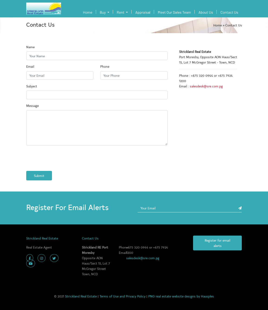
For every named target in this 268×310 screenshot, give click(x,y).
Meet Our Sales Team (174, 12)
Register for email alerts (217, 243)
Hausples (207, 296)
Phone (104, 66)
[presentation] (61, 158)
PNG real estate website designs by (174, 296)
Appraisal (142, 12)
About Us (205, 12)
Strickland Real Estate (81, 296)
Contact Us (229, 12)
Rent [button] (121, 12)
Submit (39, 175)
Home (88, 11)
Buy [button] (103, 12)
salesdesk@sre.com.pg (206, 86)
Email (30, 66)
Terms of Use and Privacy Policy (123, 296)
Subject (31, 86)
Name (30, 47)
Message (32, 105)
